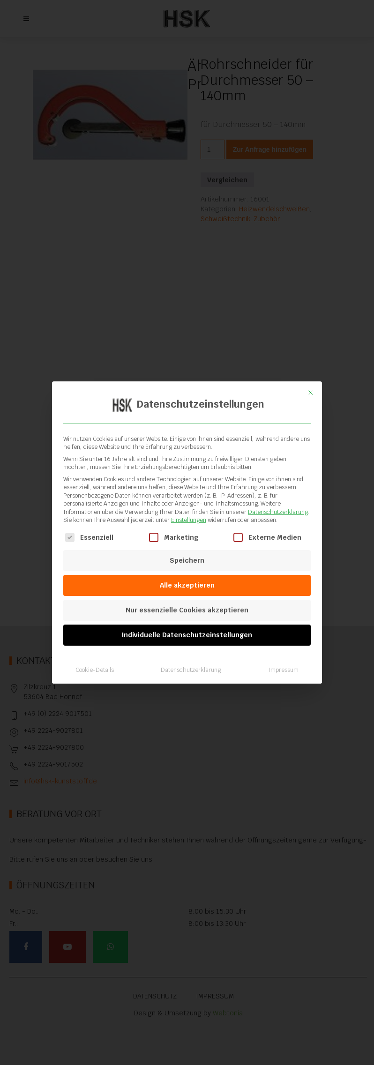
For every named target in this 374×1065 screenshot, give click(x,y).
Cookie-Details (94, 659)
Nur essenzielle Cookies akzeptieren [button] (187, 600)
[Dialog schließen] (310, 382)
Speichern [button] (187, 550)
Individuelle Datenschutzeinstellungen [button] (187, 624)
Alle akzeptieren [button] (187, 575)
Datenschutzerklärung (278, 502)
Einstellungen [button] (188, 510)
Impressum (283, 659)
